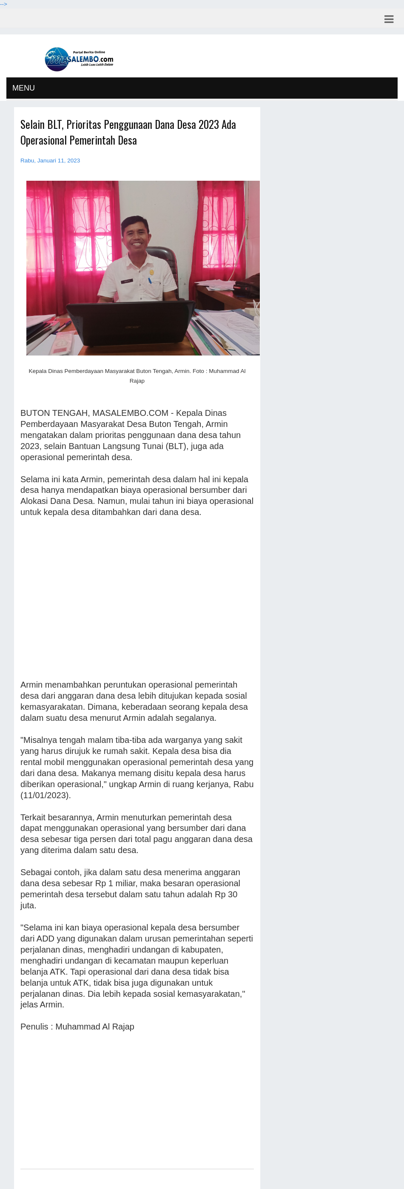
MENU (23, 88)
